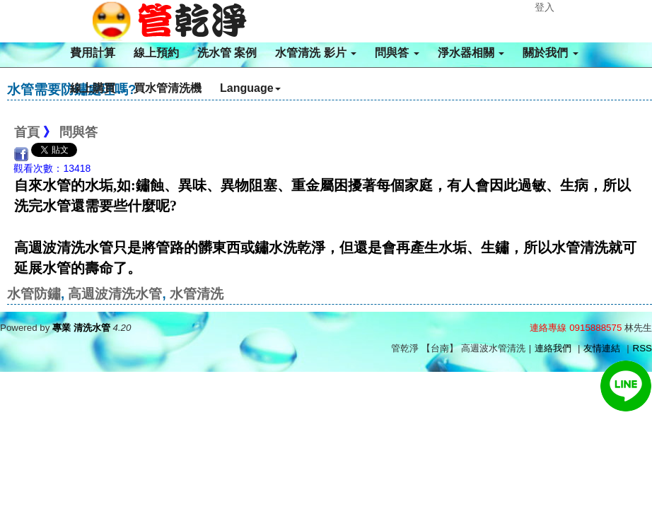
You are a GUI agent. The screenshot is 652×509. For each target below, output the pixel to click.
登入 (544, 7)
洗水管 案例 (227, 53)
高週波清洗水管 (115, 293)
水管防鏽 (34, 293)
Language (250, 88)
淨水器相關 (471, 53)
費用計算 (92, 53)
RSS (642, 348)
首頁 (27, 132)
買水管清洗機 (168, 88)
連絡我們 (553, 348)
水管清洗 (196, 293)
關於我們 (550, 53)
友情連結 (601, 348)
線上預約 (156, 53)
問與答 (397, 53)
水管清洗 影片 (315, 53)
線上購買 (92, 88)
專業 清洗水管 (81, 327)
